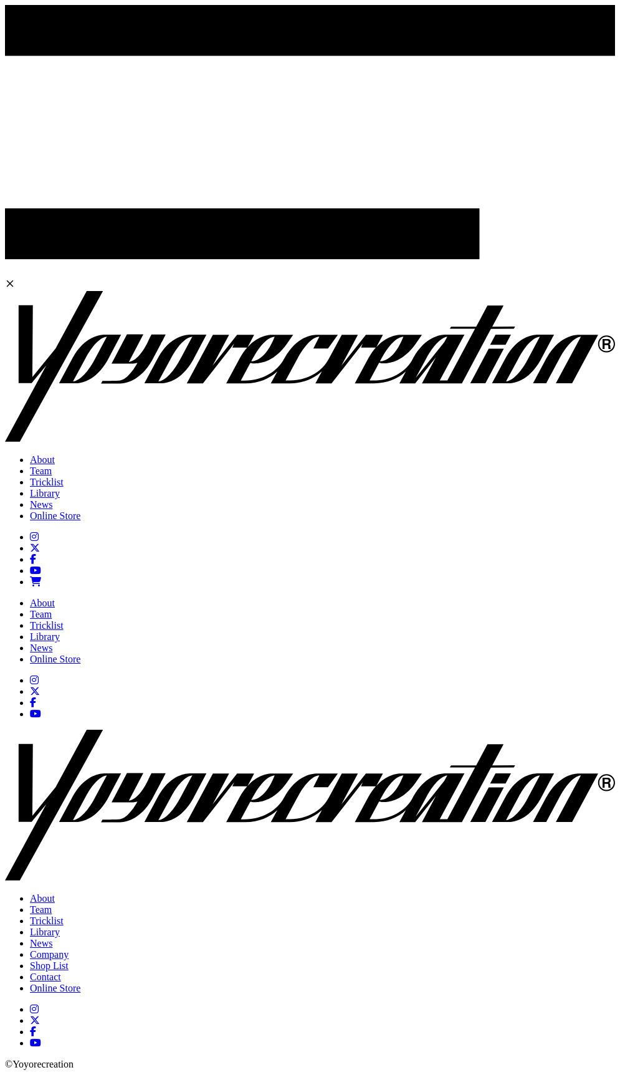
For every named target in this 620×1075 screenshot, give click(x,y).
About (42, 459)
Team (41, 471)
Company (49, 954)
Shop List (49, 965)
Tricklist (47, 482)
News (41, 504)
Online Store (55, 515)
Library (45, 493)
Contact (45, 977)
